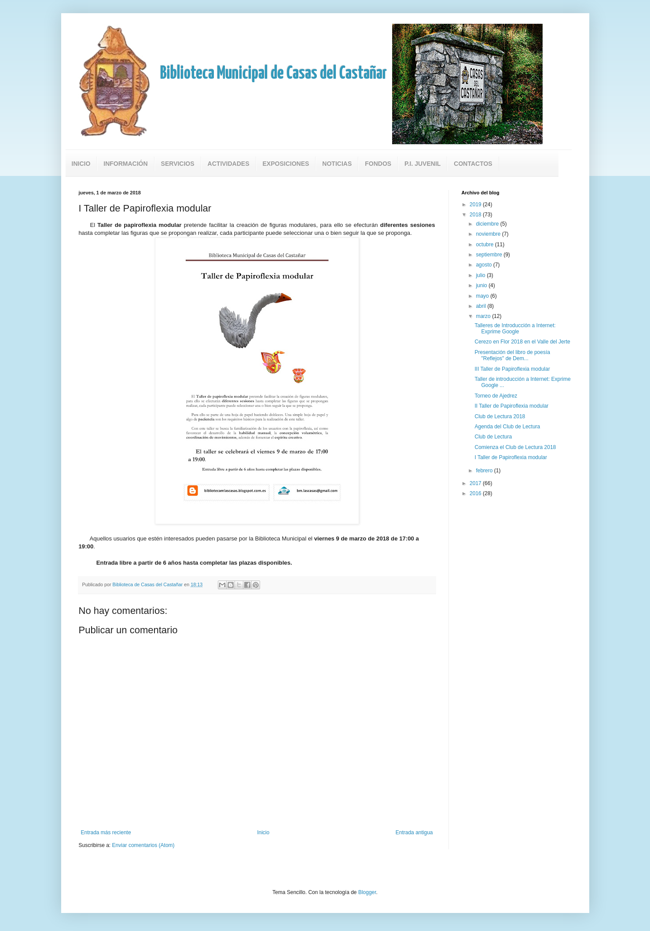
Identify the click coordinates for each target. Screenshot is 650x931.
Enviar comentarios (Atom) (143, 845)
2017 (476, 483)
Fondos (378, 163)
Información (125, 163)
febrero (485, 470)
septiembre (489, 255)
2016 (476, 493)
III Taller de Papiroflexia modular (512, 369)
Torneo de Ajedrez (495, 396)
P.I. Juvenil (422, 163)
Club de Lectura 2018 (499, 416)
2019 (476, 204)
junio (482, 285)
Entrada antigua (414, 832)
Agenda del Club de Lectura (507, 427)
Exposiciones (286, 163)
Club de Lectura (493, 437)
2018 (476, 215)
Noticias (337, 163)
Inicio (81, 163)
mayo (483, 296)
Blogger (367, 892)
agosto (484, 265)
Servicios (178, 163)
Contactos (473, 163)
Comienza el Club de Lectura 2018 (515, 447)
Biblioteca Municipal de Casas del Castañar (273, 73)
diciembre (488, 224)
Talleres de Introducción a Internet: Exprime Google (514, 328)
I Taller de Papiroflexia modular (510, 457)
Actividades (229, 163)
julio (481, 275)
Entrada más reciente (106, 832)
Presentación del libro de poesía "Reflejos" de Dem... (512, 355)
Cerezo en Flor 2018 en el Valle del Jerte (522, 342)
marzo (484, 316)
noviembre (489, 234)
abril (481, 306)
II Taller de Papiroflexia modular (511, 406)
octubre (485, 244)
